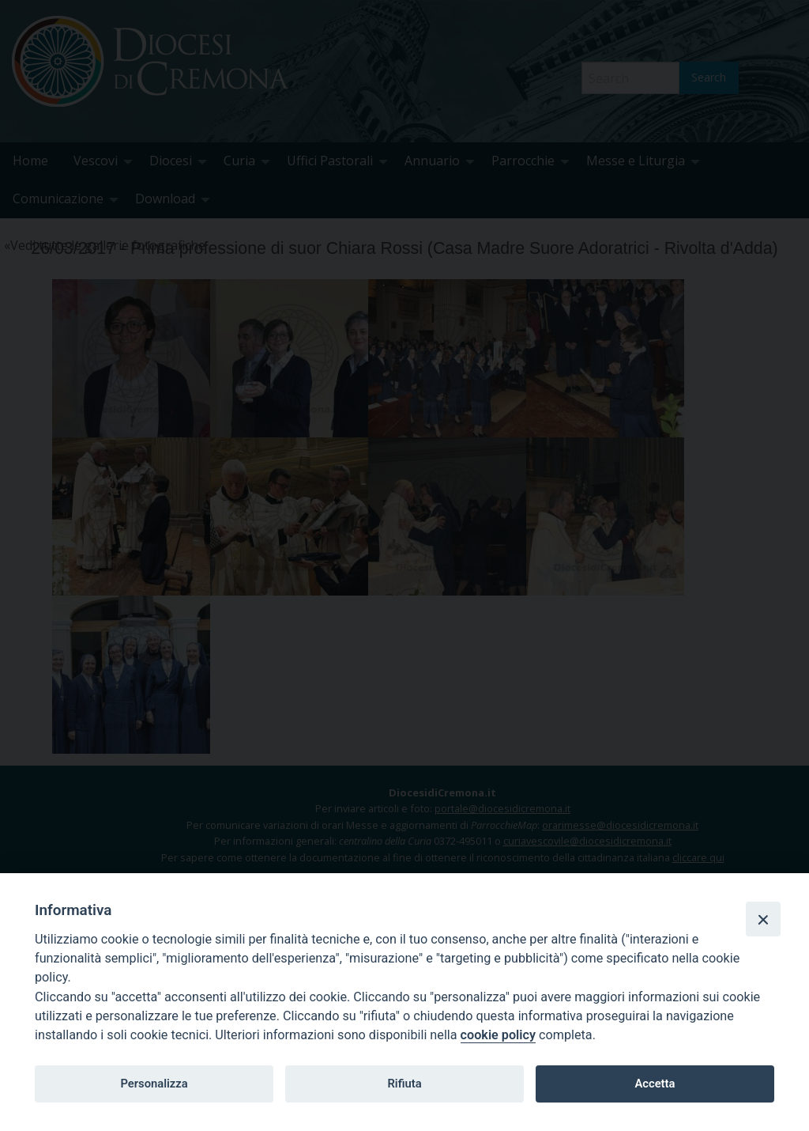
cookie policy (498, 1034)
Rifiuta (404, 1083)
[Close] (763, 919)
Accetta (654, 1083)
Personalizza (153, 1083)
